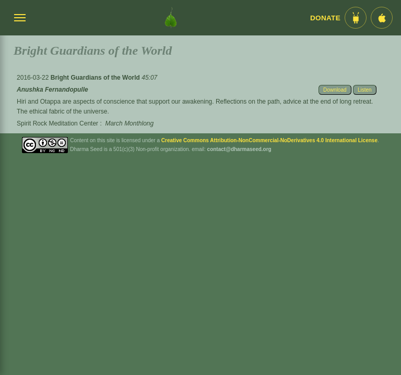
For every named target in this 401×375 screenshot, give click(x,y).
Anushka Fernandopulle (52, 89)
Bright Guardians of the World (96, 77)
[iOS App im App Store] (382, 18)
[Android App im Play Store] (356, 18)
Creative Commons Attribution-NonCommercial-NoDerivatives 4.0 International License (269, 140)
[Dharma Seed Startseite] (170, 17)
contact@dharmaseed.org (239, 149)
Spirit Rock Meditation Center (57, 123)
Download (334, 90)
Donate (325, 18)
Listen (365, 90)
